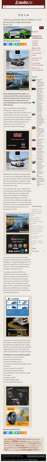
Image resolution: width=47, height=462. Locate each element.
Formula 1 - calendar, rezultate (35, 43)
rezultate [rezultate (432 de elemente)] (22, 447)
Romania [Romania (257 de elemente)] (30, 448)
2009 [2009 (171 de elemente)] (5, 439)
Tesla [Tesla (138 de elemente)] (10, 450)
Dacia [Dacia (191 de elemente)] (37, 441)
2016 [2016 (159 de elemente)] (35, 439)
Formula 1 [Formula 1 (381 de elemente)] (32, 443)
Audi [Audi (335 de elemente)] (6, 441)
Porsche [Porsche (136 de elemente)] (39, 445)
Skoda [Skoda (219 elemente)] (36, 448)
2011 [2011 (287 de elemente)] (14, 439)
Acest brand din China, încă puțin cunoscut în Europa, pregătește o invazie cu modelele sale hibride (37, 229)
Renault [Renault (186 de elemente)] (15, 448)
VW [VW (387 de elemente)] (35, 450)
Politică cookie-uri (32, 459)
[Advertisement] (39, 195)
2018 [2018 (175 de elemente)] (38, 439)
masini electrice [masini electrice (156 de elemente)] (12, 445)
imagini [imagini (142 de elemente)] (5, 445)
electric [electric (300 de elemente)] (7, 443)
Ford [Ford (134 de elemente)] (27, 443)
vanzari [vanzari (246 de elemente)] (17, 450)
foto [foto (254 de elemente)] (39, 444)
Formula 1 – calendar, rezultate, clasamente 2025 (37, 242)
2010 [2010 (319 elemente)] (9, 439)
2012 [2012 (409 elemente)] (18, 439)
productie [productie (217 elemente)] (10, 448)
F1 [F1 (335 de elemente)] (17, 443)
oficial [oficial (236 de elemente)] (33, 445)
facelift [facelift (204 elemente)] (20, 443)
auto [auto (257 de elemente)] (10, 442)
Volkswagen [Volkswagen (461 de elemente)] (27, 449)
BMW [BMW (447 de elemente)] (15, 441)
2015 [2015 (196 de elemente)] (31, 439)
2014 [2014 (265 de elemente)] (28, 439)
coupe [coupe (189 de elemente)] (28, 441)
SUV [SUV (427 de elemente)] (6, 449)
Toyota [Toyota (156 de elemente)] (13, 450)
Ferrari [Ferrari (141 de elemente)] (24, 443)
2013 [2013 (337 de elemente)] (23, 439)
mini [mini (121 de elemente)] (26, 445)
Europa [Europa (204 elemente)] (13, 443)
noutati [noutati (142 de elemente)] (29, 445)
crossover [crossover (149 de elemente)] (33, 441)
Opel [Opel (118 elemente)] (36, 445)
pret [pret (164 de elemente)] (5, 448)
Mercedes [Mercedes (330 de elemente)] (20, 445)
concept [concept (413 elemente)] (22, 441)
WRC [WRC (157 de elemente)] (38, 450)
